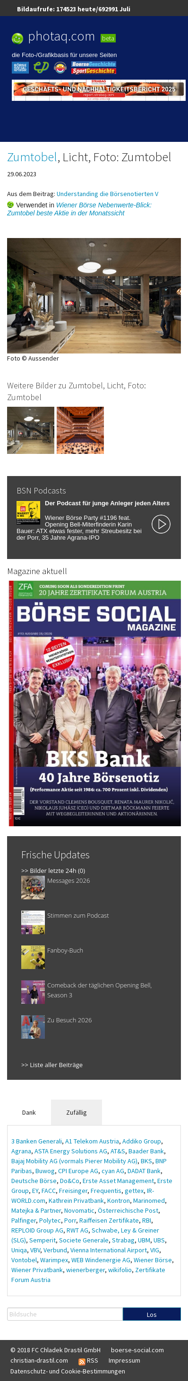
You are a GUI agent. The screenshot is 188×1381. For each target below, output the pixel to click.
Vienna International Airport (108, 1250)
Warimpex (54, 1260)
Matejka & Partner (36, 1210)
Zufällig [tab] (76, 1112)
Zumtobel (32, 156)
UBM (144, 1240)
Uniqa (19, 1250)
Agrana (21, 1151)
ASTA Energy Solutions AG (70, 1151)
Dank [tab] (29, 1112)
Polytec (50, 1220)
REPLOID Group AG (37, 1230)
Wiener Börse (153, 1260)
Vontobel (24, 1260)
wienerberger (85, 1270)
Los (152, 1314)
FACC (49, 1190)
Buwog (45, 1171)
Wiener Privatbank (37, 1270)
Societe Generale (84, 1240)
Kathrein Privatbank (76, 1200)
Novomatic (79, 1210)
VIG (154, 1250)
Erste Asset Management (118, 1180)
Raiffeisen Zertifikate (109, 1220)
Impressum (124, 1360)
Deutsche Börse (34, 1180)
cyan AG (113, 1171)
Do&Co (69, 1180)
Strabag (123, 1240)
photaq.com (61, 35)
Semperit (42, 1240)
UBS (159, 1240)
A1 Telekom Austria (92, 1141)
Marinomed (149, 1200)
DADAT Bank (144, 1171)
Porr (70, 1220)
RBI (146, 1220)
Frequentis (106, 1190)
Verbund (55, 1250)
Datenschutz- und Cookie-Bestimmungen (67, 1371)
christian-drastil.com (39, 1360)
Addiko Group (141, 1141)
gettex (134, 1190)
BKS (146, 1161)
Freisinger (73, 1190)
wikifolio (120, 1270)
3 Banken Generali (36, 1141)
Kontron (118, 1200)
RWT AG (77, 1230)
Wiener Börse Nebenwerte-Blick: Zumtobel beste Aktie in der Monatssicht (79, 209)
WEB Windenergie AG (100, 1260)
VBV (35, 1250)
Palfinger (23, 1220)
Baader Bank (146, 1151)
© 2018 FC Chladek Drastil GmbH (55, 1350)
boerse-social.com (137, 1350)
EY (35, 1190)
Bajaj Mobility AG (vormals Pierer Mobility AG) (74, 1161)
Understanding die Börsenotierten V (107, 193)
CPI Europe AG (78, 1171)
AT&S (118, 1151)
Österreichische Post (128, 1210)
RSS (88, 1360)
